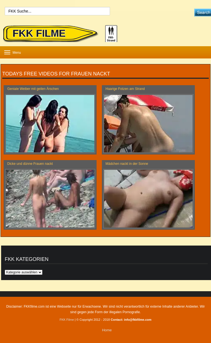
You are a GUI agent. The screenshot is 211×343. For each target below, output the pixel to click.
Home (107, 330)
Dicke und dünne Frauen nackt (30, 164)
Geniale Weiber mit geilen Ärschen (33, 89)
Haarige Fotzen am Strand (125, 89)
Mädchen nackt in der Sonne (127, 164)
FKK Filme (66, 319)
